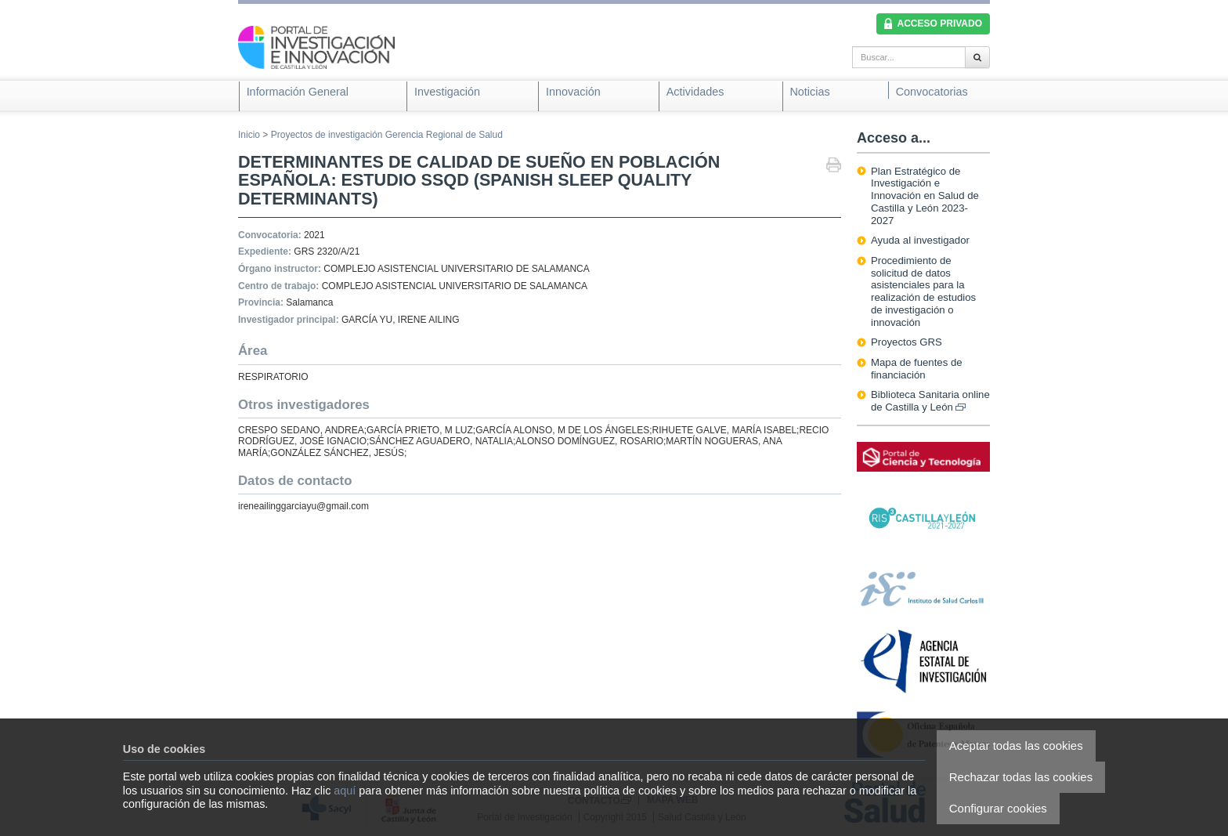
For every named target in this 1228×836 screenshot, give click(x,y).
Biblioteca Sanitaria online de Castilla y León (930, 401)
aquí (345, 790)
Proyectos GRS (906, 342)
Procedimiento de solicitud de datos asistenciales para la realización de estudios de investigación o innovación (923, 291)
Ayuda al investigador (920, 240)
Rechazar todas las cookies (1021, 777)
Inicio (249, 134)
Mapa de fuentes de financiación (917, 368)
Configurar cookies (998, 808)
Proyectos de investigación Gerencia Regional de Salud (387, 134)
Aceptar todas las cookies (1016, 745)
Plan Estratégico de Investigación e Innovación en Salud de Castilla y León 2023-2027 (925, 195)
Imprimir (833, 166)
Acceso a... (893, 138)
